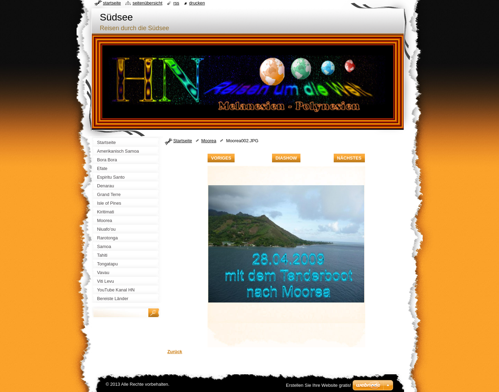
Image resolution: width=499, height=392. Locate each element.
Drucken (197, 3)
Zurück (174, 351)
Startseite (182, 140)
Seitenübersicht (147, 3)
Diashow (286, 158)
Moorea (208, 140)
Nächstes (349, 158)
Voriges (221, 158)
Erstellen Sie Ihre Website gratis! (318, 385)
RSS (176, 3)
